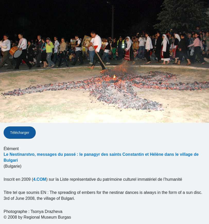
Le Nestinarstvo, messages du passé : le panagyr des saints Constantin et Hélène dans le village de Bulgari (101, 157)
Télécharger (19, 133)
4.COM (39, 179)
